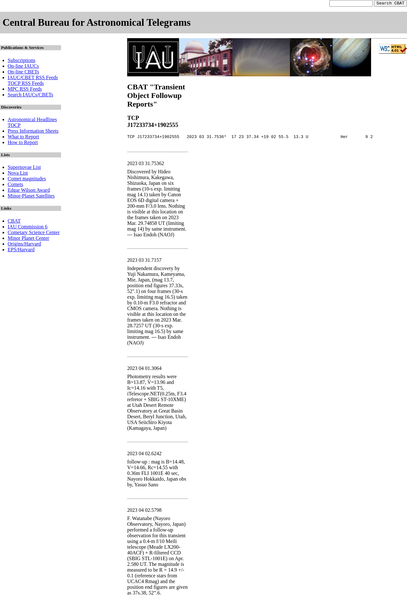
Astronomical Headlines (32, 120)
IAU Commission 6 (27, 227)
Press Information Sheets (33, 132)
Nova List (18, 174)
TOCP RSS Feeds (26, 84)
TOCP (14, 126)
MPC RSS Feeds (25, 90)
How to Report (23, 143)
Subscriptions (21, 61)
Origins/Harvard (24, 244)
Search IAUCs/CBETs (30, 95)
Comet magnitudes (27, 179)
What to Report (23, 137)
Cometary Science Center (34, 233)
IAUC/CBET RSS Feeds (33, 78)
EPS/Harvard (21, 250)
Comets (15, 185)
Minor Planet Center (28, 239)
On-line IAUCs (23, 67)
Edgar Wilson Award (29, 191)
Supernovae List (24, 168)
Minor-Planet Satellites (31, 196)
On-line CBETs (23, 72)
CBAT (14, 222)
